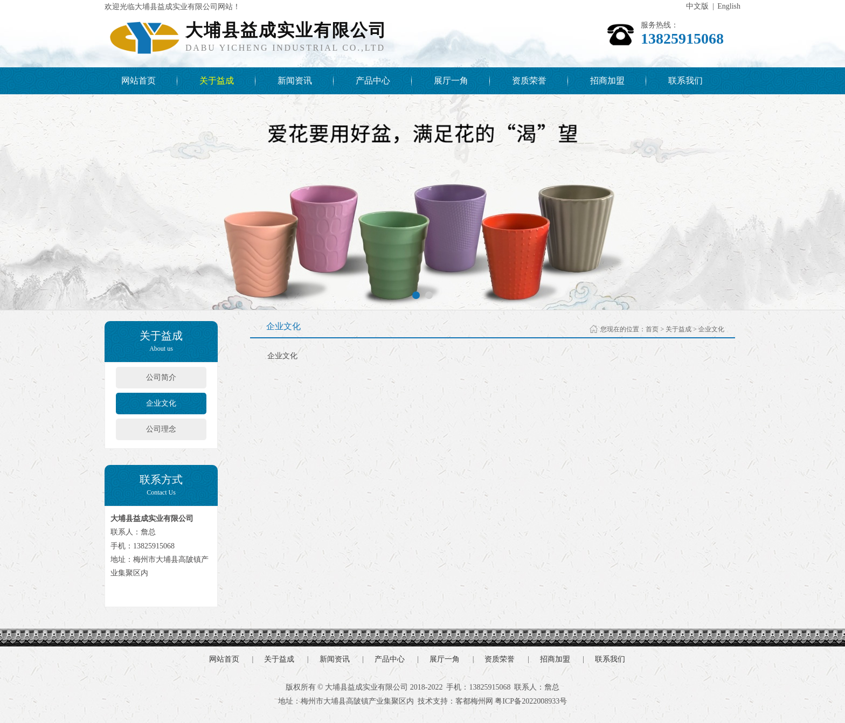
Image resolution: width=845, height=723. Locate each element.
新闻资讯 (295, 80)
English (728, 6)
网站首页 (138, 80)
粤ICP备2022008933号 (531, 701)
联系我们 (685, 80)
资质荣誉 (529, 80)
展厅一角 (451, 80)
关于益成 (216, 80)
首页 (652, 329)
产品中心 (373, 80)
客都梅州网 (474, 701)
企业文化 (161, 403)
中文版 (697, 6)
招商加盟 (607, 80)
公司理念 (161, 429)
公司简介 (161, 377)
